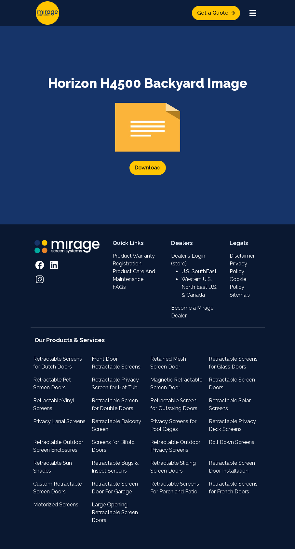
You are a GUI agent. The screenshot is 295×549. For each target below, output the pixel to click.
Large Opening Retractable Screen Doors (115, 512)
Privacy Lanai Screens (59, 421)
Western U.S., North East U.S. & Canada (199, 287)
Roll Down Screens (231, 442)
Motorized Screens (55, 505)
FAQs (119, 287)
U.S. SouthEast (199, 271)
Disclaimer (242, 256)
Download (148, 168)
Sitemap (240, 295)
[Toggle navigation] (253, 13)
